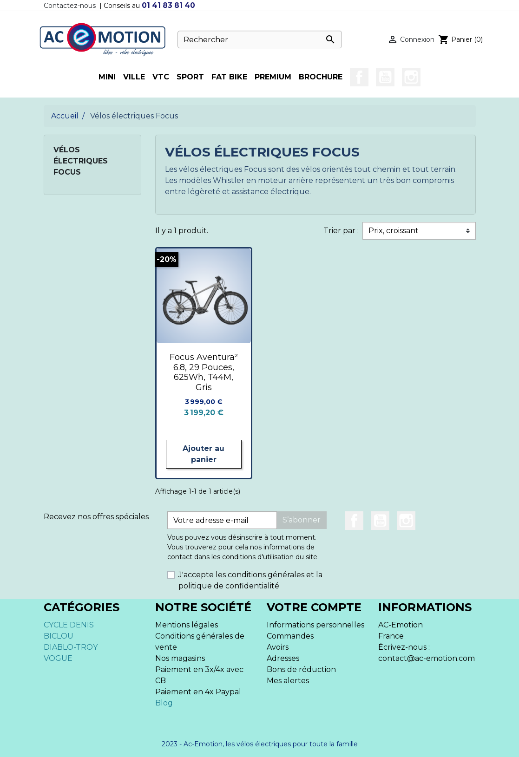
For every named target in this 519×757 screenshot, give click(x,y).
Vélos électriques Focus (80, 160)
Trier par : (341, 230)
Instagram (411, 77)
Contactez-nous (70, 5)
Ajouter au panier (203, 454)
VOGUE (58, 658)
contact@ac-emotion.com (426, 658)
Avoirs (278, 647)
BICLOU (58, 636)
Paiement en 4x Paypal (198, 691)
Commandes (290, 636)
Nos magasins (180, 658)
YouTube (385, 77)
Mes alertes (288, 680)
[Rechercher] (259, 39)
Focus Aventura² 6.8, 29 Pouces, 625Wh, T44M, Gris (204, 372)
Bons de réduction (301, 669)
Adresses (283, 658)
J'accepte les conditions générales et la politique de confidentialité (250, 580)
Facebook (359, 77)
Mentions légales (186, 624)
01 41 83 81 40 (168, 5)
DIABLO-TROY (71, 647)
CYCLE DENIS (69, 624)
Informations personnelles (315, 624)
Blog (164, 702)
